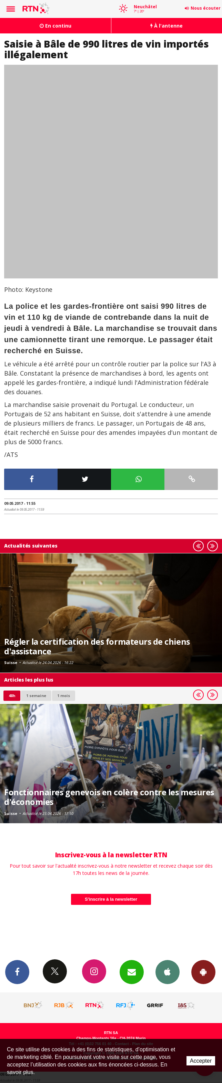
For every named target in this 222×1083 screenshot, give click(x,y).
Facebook (17, 971)
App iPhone (167, 971)
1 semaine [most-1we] (36, 695)
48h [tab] (12, 695)
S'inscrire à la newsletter (111, 899)
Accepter (201, 1061)
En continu (55, 25)
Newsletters (132, 971)
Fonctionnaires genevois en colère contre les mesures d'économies (109, 797)
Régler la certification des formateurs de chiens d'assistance (97, 646)
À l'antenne (166, 25)
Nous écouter (206, 8)
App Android (203, 971)
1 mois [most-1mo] (63, 695)
